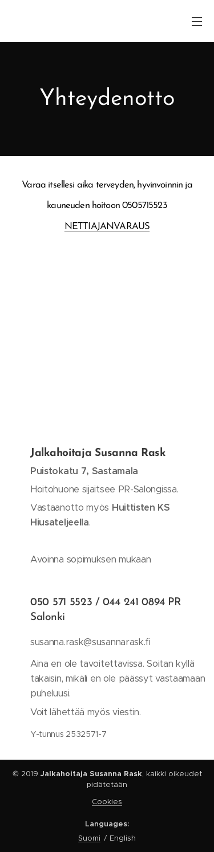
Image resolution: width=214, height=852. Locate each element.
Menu (197, 21)
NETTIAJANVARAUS (107, 226)
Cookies (107, 801)
